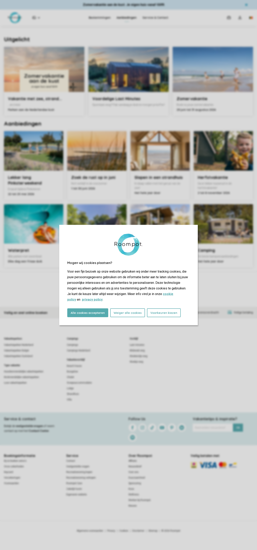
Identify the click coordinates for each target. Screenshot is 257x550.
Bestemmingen (100, 17)
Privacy (111, 530)
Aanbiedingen (127, 17)
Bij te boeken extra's (15, 460)
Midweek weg (137, 350)
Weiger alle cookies (128, 313)
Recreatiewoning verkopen (81, 477)
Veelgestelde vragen (77, 466)
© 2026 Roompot (170, 530)
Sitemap (152, 530)
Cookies (123, 530)
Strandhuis (73, 394)
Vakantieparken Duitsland (18, 356)
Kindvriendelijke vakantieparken (21, 377)
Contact (70, 460)
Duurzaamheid (136, 477)
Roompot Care (74, 483)
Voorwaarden (11, 483)
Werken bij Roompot (139, 500)
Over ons (133, 472)
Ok (238, 427)
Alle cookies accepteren (88, 313)
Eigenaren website (76, 494)
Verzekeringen (12, 477)
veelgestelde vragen (29, 426)
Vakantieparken (13, 338)
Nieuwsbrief (135, 466)
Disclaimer (138, 530)
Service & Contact (155, 17)
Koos (131, 489)
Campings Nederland (78, 350)
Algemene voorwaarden (90, 530)
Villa (69, 399)
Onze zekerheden (14, 466)
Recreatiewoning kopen (79, 472)
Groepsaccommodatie (79, 382)
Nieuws (132, 505)
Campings (72, 338)
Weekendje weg (138, 356)
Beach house (74, 366)
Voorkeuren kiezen (163, 313)
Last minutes (137, 344)
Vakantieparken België (16, 350)
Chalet (70, 377)
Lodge (70, 388)
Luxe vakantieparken (15, 382)
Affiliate (132, 460)
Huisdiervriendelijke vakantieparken (23, 371)
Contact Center (39, 430)
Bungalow (72, 371)
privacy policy (92, 299)
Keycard (8, 472)
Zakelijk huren (74, 489)
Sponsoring (134, 483)
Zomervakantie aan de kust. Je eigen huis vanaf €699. (124, 5)
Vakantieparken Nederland (18, 344)
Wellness (133, 494)
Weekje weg (136, 361)
